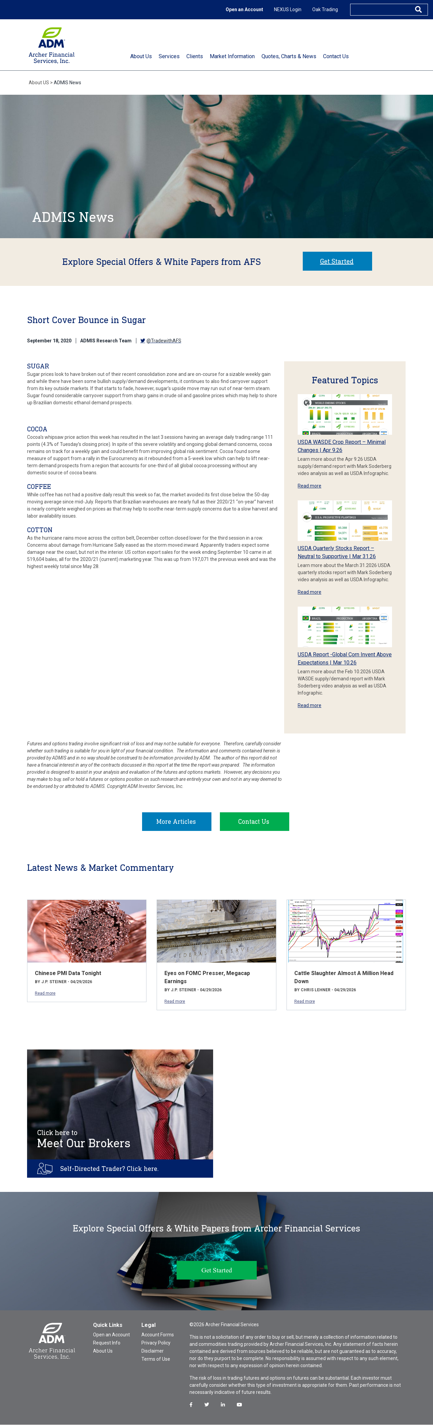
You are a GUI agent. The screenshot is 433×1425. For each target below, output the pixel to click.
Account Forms (157, 1335)
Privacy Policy (155, 1343)
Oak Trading (325, 9)
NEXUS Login (287, 9)
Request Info (106, 1343)
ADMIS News (67, 82)
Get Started (337, 261)
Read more (309, 486)
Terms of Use (155, 1359)
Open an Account (244, 9)
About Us (103, 1351)
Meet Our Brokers (84, 1139)
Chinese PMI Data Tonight (68, 973)
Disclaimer (152, 1351)
